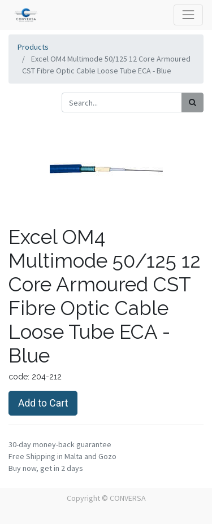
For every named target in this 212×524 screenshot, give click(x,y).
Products (33, 47)
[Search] (192, 102)
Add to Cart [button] (43, 403)
